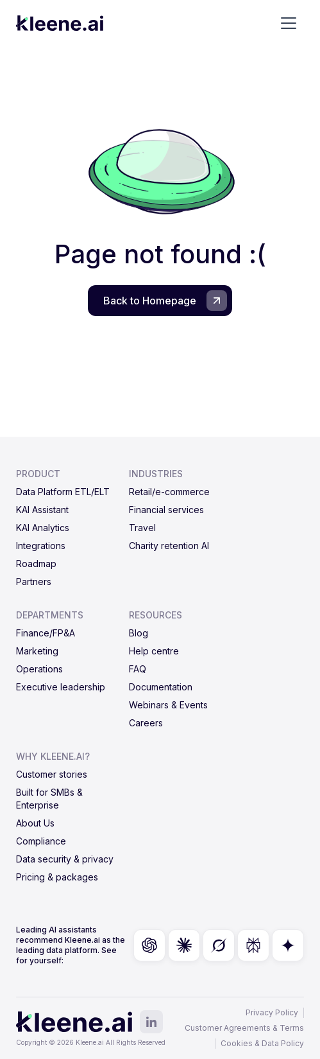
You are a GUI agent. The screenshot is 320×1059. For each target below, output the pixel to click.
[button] (288, 23)
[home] (59, 23)
